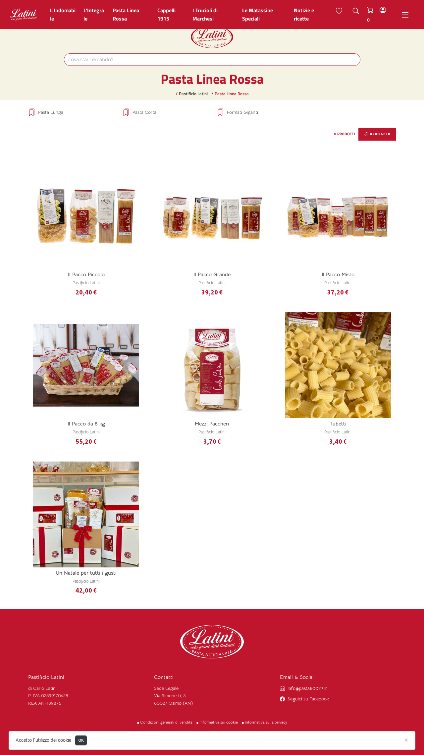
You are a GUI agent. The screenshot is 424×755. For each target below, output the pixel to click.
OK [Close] (81, 740)
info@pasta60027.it (307, 688)
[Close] (406, 739)
